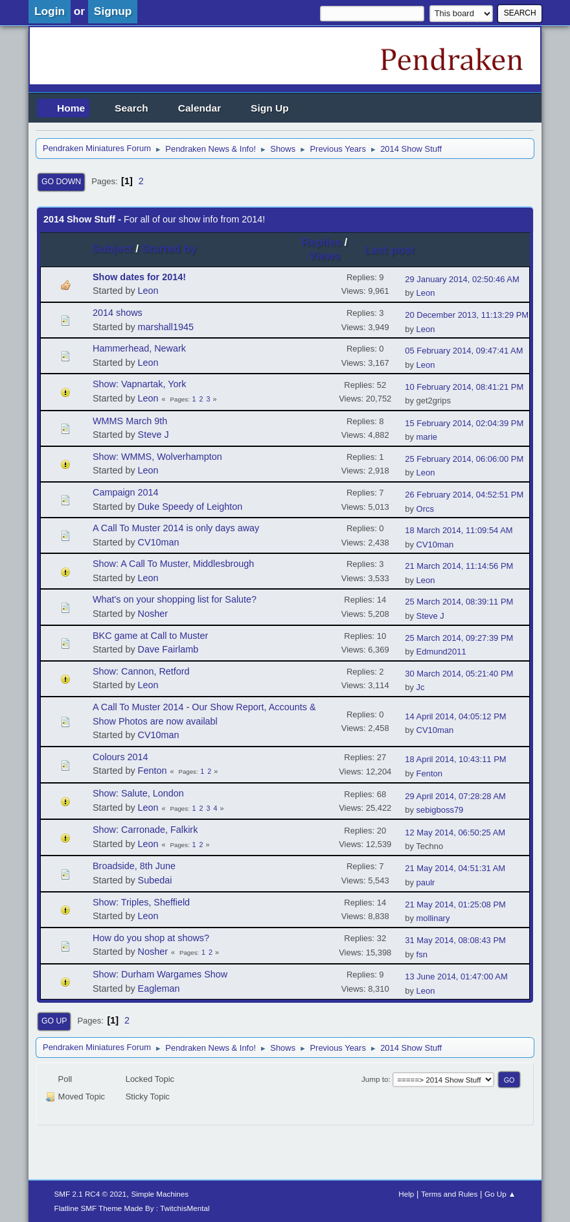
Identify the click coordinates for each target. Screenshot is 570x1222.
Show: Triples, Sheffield (141, 902)
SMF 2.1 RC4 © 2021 (90, 1194)
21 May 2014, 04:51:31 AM (455, 868)
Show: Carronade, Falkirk (145, 829)
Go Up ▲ (500, 1194)
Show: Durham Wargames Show (160, 974)
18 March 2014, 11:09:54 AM (458, 530)
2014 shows (117, 312)
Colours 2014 (120, 757)
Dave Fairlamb (168, 649)
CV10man (158, 542)
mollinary (433, 918)
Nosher (153, 613)
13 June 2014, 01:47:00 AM (456, 976)
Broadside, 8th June (134, 866)
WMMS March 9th (130, 421)
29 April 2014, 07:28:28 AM (455, 796)
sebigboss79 (440, 810)
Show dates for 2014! (139, 277)
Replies (321, 241)
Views (325, 255)
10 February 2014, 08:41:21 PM (464, 387)
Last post (395, 249)
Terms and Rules (449, 1194)
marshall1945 (166, 327)
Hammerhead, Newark (139, 348)
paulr (425, 882)
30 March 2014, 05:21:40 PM (459, 673)
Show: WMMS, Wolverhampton (157, 456)
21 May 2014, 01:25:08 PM (455, 904)
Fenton (152, 770)
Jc (420, 687)
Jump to (374, 1079)
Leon (148, 290)
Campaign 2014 (126, 492)
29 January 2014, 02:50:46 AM (462, 279)
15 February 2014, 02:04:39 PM (464, 423)
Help (406, 1194)
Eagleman (159, 988)
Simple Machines (159, 1194)
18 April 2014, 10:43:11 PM (455, 759)
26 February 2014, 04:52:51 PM (464, 494)
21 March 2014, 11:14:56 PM (459, 566)
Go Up (54, 1020)
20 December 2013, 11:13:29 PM (467, 315)
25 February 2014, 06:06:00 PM (464, 459)
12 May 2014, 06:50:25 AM (455, 832)
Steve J (153, 434)
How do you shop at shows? (151, 938)
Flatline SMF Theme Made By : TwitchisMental (132, 1208)
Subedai (155, 880)
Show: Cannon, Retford (141, 671)
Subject (112, 248)
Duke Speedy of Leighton (190, 506)
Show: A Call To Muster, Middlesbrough (173, 563)
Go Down (61, 181)
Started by (169, 248)
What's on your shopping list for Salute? (174, 599)
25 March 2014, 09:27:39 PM (459, 638)
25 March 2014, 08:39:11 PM (459, 601)
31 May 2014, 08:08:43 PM (455, 940)
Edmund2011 (441, 651)
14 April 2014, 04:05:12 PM (455, 716)
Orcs (425, 509)
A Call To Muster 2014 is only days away (176, 528)
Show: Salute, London (138, 793)
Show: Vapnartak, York (140, 384)
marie (426, 437)
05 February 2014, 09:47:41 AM (464, 350)
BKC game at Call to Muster (150, 635)
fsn (422, 954)
